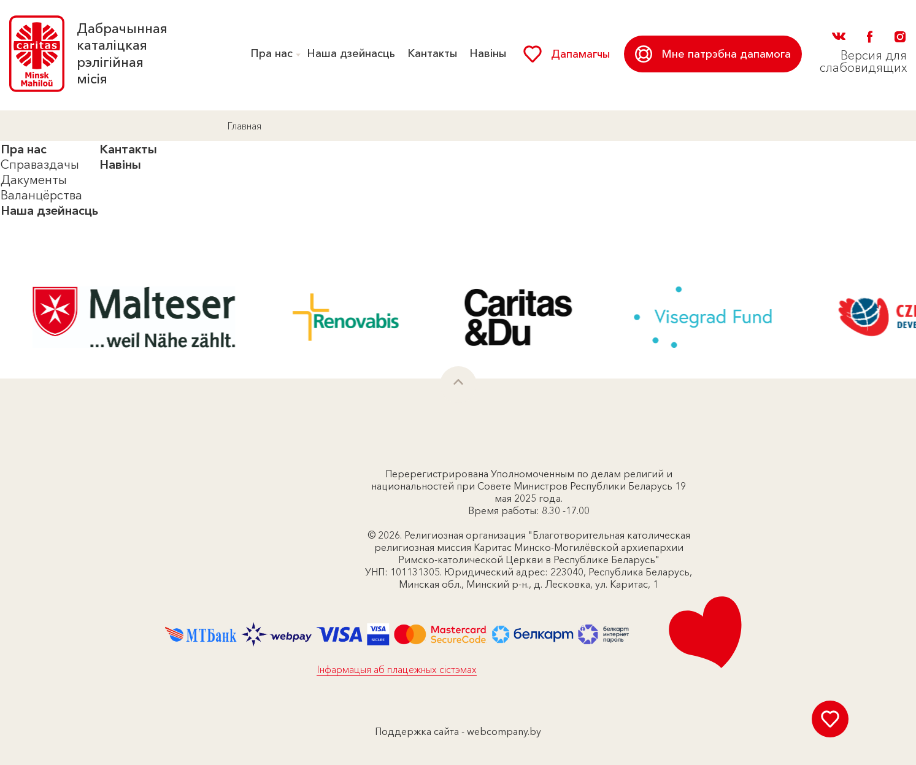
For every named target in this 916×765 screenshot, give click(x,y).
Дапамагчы (566, 54)
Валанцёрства (41, 195)
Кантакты (432, 53)
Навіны (487, 53)
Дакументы (34, 179)
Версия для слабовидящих (863, 61)
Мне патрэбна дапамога (713, 54)
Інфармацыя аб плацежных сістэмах (397, 669)
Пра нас (271, 53)
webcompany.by (504, 731)
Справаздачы (40, 164)
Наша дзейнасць (351, 53)
